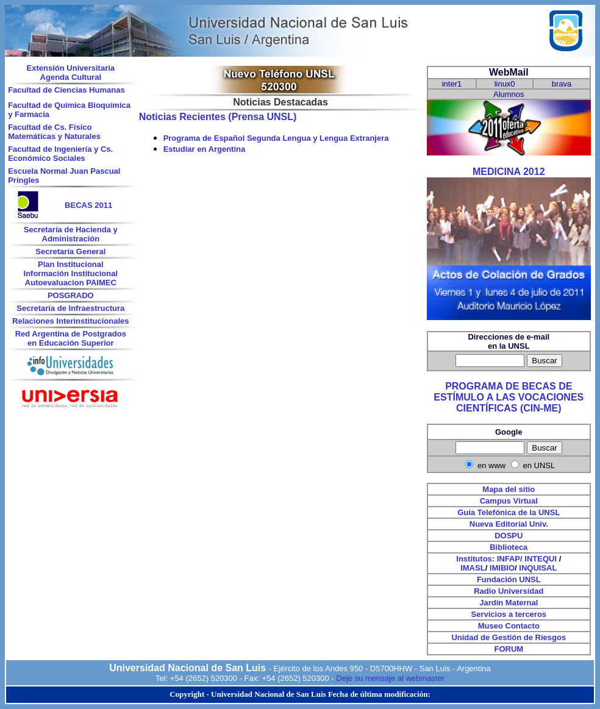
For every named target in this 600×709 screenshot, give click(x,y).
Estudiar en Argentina (204, 149)
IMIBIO (502, 567)
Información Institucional (71, 273)
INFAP (508, 558)
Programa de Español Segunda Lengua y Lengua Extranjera (276, 138)
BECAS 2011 (88, 205)
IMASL (472, 567)
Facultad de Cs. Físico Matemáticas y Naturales (54, 132)
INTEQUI (540, 558)
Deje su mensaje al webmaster (390, 678)
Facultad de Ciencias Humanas (66, 89)
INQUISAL (538, 567)
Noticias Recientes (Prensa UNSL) (218, 117)
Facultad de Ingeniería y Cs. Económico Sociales (60, 153)
